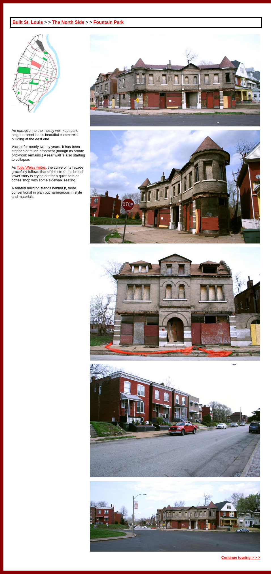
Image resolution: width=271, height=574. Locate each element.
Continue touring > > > (240, 557)
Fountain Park (108, 22)
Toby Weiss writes (31, 167)
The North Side (68, 22)
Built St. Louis (27, 22)
